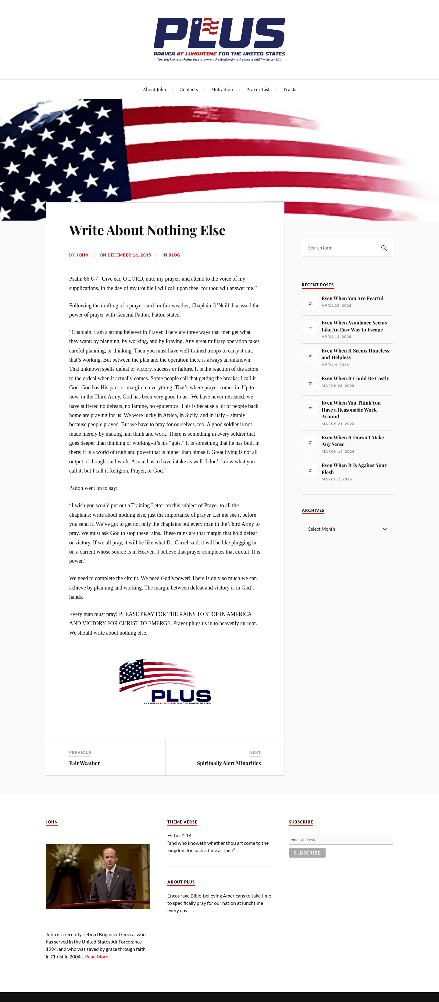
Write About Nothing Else (147, 230)
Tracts (289, 89)
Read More (96, 956)
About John (154, 89)
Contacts (189, 89)
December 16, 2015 (130, 255)
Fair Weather (84, 762)
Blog (174, 255)
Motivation (222, 89)
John (83, 255)
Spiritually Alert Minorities (229, 762)
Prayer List (257, 89)
